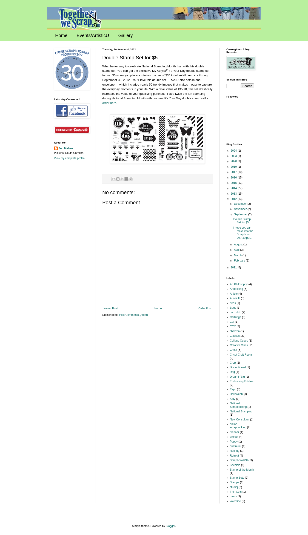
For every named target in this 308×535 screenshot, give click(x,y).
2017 (234, 172)
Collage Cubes (239, 340)
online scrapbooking (238, 426)
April (237, 249)
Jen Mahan (66, 148)
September (241, 214)
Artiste (234, 293)
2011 (234, 267)
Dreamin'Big (237, 376)
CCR (233, 326)
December (241, 203)
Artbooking (236, 289)
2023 (234, 156)
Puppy (234, 441)
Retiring (234, 450)
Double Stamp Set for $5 (242, 221)
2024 (234, 150)
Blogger (170, 526)
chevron (235, 331)
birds (233, 303)
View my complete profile (69, 158)
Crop (233, 362)
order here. (109, 103)
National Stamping (241, 411)
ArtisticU (235, 298)
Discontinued (238, 367)
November (241, 209)
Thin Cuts (236, 491)
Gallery (125, 35)
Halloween (236, 394)
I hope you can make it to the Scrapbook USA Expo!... (243, 232)
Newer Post (110, 308)
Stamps (234, 482)
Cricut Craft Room (241, 354)
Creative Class (239, 345)
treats (233, 496)
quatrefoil (235, 446)
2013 (234, 193)
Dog (232, 372)
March (238, 255)
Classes (235, 335)
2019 (234, 166)
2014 (234, 188)
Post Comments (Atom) (133, 314)
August (238, 244)
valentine (235, 501)
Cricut (233, 349)
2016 (234, 177)
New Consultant (239, 419)
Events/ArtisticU (93, 35)
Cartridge (235, 317)
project (234, 436)
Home (61, 35)
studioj (234, 487)
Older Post (204, 308)
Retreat (234, 455)
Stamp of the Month (242, 469)
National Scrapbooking (238, 405)
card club (235, 312)
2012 (234, 199)
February (240, 260)
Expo (233, 389)
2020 (234, 161)
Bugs (233, 307)
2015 (234, 182)
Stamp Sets (237, 477)
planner (234, 432)
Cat (232, 321)
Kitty (232, 398)
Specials (235, 465)
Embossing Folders (242, 381)
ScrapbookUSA (239, 460)
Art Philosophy (239, 284)
